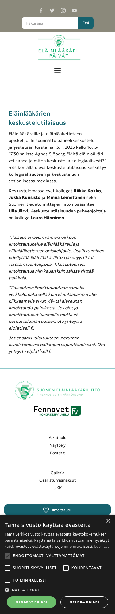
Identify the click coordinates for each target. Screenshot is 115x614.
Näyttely (57, 445)
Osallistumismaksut (57, 480)
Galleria (57, 472)
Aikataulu (58, 437)
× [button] (108, 521)
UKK (57, 487)
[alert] (57, 564)
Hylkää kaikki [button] (84, 601)
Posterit (57, 453)
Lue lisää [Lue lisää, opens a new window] (101, 546)
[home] (57, 47)
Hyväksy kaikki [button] (32, 601)
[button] (57, 68)
